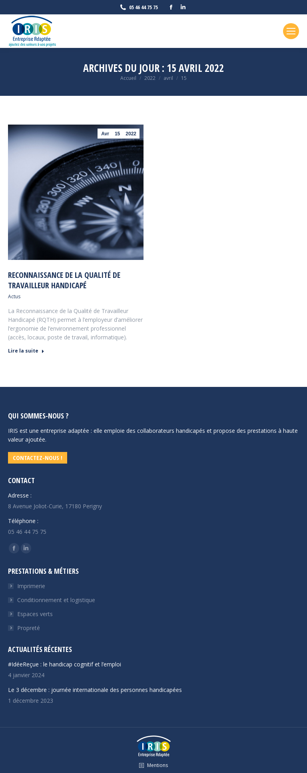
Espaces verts (35, 614)
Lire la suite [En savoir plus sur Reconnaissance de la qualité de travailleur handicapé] (26, 351)
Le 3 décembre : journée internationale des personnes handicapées (95, 690)
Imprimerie (31, 586)
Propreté (28, 628)
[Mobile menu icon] (291, 31)
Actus (14, 296)
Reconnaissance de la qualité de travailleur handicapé (64, 280)
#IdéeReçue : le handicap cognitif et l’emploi (64, 664)
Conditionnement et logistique (56, 600)
